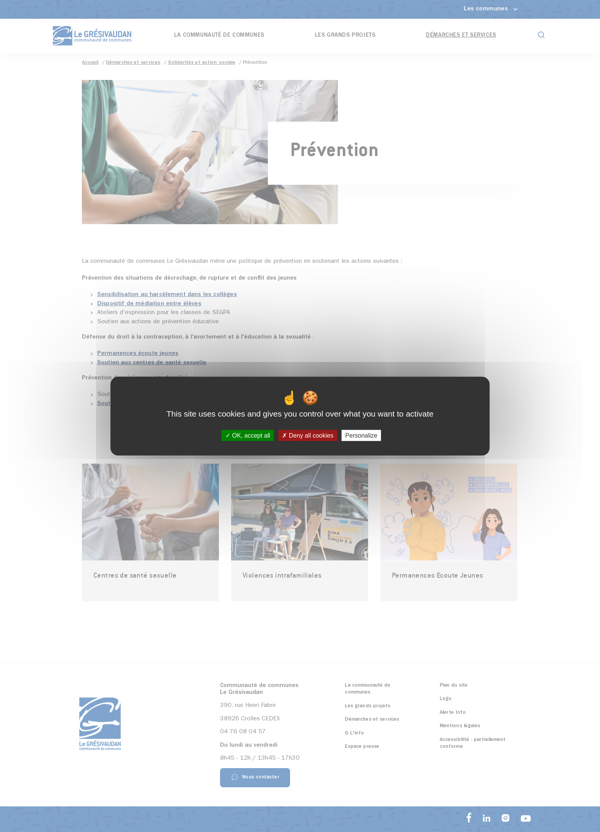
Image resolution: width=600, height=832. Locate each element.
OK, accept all (247, 435)
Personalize (361, 435)
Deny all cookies (307, 435)
